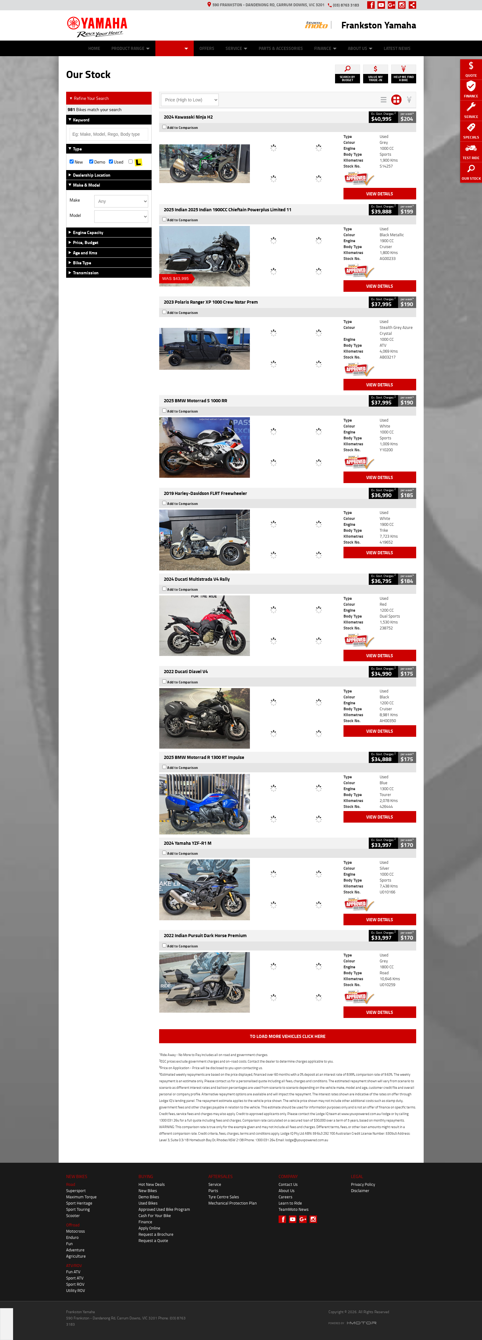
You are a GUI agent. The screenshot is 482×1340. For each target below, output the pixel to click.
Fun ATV (73, 1272)
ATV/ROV (74, 1265)
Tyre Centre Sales (223, 1197)
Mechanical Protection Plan (232, 1203)
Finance (325, 48)
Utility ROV (75, 1290)
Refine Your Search (89, 98)
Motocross (75, 1231)
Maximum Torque (81, 1197)
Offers (206, 48)
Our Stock (174, 48)
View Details (379, 193)
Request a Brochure (156, 1234)
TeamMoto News (294, 1209)
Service (236, 48)
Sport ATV (75, 1278)
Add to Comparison (182, 127)
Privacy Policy (363, 1184)
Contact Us (288, 1184)
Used (116, 162)
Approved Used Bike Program (164, 1209)
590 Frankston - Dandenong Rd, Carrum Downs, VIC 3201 (265, 5)
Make (75, 200)
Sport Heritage (79, 1203)
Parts (213, 1190)
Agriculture (76, 1256)
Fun (69, 1243)
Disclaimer (360, 1190)
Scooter (73, 1215)
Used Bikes (148, 1203)
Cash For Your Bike (155, 1215)
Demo (97, 162)
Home (94, 48)
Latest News (397, 48)
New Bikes (148, 1190)
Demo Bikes (149, 1197)
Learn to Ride (290, 1203)
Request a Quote (153, 1240)
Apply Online (149, 1228)
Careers (285, 1197)
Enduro (72, 1237)
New (76, 162)
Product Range (130, 48)
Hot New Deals (152, 1184)
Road (70, 1184)
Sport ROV (75, 1284)
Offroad (73, 1225)
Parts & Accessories (281, 48)
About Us (360, 48)
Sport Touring (78, 1209)
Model (75, 215)
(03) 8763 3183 (346, 5)
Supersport (76, 1190)
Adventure (75, 1250)
